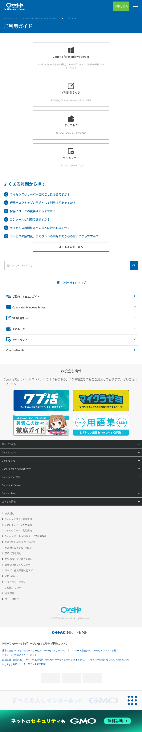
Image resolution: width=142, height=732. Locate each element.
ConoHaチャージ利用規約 (18, 524)
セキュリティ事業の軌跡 (33, 664)
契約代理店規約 (13, 553)
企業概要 (9, 593)
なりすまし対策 (9, 664)
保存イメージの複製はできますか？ (33, 211)
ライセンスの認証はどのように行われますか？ (40, 228)
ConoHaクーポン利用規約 (18, 530)
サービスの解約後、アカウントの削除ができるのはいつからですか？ (54, 236)
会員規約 (9, 513)
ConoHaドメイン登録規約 (18, 519)
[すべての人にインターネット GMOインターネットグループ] (61, 700)
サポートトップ (10, 18)
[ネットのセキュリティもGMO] (71, 721)
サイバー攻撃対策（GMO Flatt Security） (110, 659)
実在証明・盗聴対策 (12, 659)
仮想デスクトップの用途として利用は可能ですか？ (43, 203)
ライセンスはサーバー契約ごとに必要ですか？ (40, 194)
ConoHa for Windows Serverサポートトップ (41, 18)
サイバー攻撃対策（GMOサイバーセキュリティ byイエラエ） (56, 659)
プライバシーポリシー (16, 582)
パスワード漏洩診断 (80, 650)
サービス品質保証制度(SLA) (19, 570)
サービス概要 (12, 599)
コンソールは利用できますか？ (30, 219)
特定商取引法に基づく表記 (18, 559)
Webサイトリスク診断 (105, 650)
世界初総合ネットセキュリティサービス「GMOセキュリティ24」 (34, 650)
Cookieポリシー (13, 587)
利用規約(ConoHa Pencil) (18, 547)
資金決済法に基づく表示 (17, 564)
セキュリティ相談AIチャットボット (19, 655)
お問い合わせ (12, 576)
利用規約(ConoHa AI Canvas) (20, 542)
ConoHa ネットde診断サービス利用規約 (25, 536)
